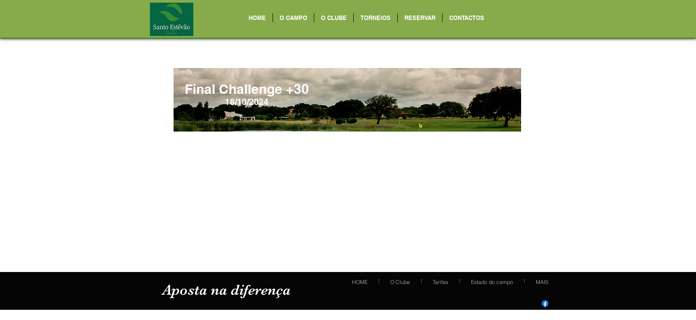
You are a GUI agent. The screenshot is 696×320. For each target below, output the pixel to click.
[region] (347, 100)
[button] (293, 17)
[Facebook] (545, 303)
